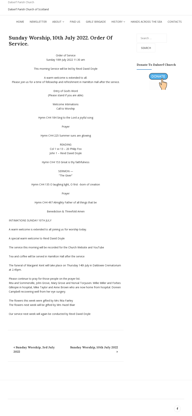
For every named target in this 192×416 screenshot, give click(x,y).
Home (20, 21)
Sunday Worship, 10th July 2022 (94, 347)
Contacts (175, 21)
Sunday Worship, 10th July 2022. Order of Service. (60, 40)
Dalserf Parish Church (21, 2)
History (116, 21)
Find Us (75, 21)
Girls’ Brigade (96, 21)
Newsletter (38, 21)
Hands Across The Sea (146, 21)
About (57, 21)
